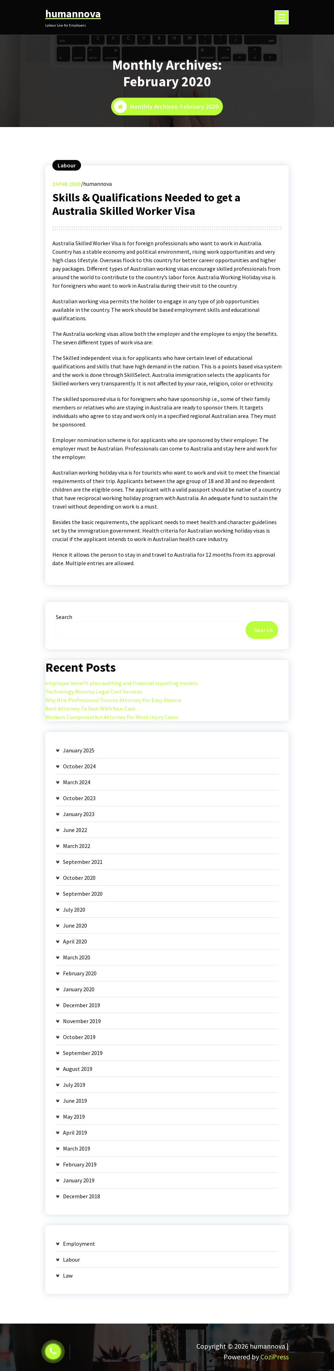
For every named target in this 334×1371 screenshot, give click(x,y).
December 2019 (81, 1005)
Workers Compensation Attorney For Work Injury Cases (111, 717)
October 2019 (79, 1036)
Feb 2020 (66, 183)
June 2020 (75, 925)
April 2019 (75, 1132)
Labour (67, 165)
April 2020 (75, 941)
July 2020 (74, 909)
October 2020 (79, 877)
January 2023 (78, 814)
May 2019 (74, 1116)
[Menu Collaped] (282, 17)
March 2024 (76, 782)
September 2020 (83, 893)
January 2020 (78, 989)
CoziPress (274, 1356)
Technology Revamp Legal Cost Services (93, 691)
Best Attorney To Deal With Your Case (90, 708)
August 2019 (77, 1068)
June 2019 (75, 1100)
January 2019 (78, 1180)
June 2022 (75, 829)
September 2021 (83, 861)
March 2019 (76, 1148)
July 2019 (74, 1084)
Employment (79, 1243)
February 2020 (80, 973)
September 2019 (83, 1052)
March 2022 (76, 845)
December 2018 (81, 1196)
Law (68, 1275)
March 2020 (76, 957)
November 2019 (82, 1021)
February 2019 (80, 1164)
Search (64, 616)
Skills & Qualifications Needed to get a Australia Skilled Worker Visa (146, 204)
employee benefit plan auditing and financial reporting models (121, 683)
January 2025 (78, 750)
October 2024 (79, 766)
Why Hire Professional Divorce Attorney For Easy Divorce (113, 700)
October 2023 (79, 798)
